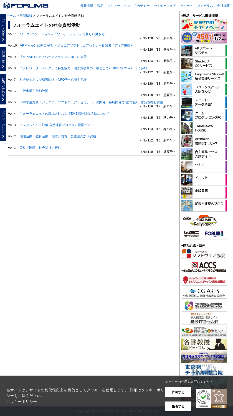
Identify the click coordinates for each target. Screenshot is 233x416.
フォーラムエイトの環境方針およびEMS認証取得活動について (64, 113)
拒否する (178, 406)
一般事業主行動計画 (34, 91)
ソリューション (119, 5)
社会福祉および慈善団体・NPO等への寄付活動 (53, 79)
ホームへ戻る (3, 29)
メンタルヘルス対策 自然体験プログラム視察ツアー (57, 125)
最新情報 (86, 5)
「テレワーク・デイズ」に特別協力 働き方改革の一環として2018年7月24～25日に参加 (83, 68)
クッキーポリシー (21, 402)
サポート (186, 5)
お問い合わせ (3, 89)
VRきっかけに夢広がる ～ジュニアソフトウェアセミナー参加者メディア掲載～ (77, 45)
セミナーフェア (165, 5)
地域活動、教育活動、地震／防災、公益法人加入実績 (58, 136)
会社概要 (223, 5)
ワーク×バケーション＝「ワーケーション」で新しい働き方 (62, 34)
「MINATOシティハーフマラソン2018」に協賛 (53, 57)
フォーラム (205, 5)
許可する (178, 392)
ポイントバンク (3, 124)
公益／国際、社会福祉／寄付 (40, 147)
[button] (211, 398)
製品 (100, 5)
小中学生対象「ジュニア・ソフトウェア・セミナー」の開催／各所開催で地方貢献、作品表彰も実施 (91, 102)
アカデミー (142, 5)
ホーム (11, 15)
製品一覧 (3, 59)
